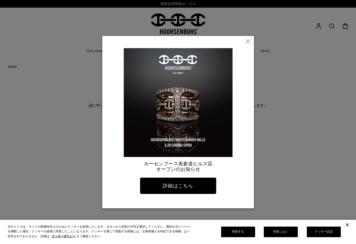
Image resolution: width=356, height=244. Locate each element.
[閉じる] (347, 227)
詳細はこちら (178, 186)
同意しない (281, 233)
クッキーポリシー (64, 238)
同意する (238, 233)
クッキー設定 (324, 233)
